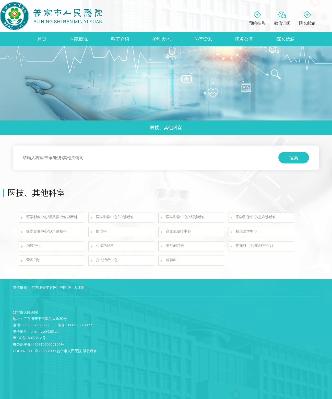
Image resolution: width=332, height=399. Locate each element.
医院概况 (78, 39)
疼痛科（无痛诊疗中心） (255, 245)
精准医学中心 (246, 231)
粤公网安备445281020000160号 (38, 344)
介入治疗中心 (106, 260)
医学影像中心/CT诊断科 (115, 217)
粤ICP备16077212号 (29, 338)
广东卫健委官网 (44, 287)
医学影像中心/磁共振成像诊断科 (51, 217)
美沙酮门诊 (175, 245)
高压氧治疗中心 (178, 231)
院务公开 (244, 39)
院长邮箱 (307, 23)
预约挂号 (257, 23)
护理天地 (161, 39)
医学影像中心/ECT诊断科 (46, 231)
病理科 (101, 231)
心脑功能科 (105, 245)
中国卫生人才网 (72, 287)
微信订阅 (282, 23)
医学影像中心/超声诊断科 (256, 217)
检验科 (171, 260)
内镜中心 (33, 245)
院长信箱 (285, 39)
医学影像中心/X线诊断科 (185, 217)
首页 (41, 39)
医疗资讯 (203, 39)
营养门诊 (33, 260)
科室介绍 (120, 39)
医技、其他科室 (166, 127)
